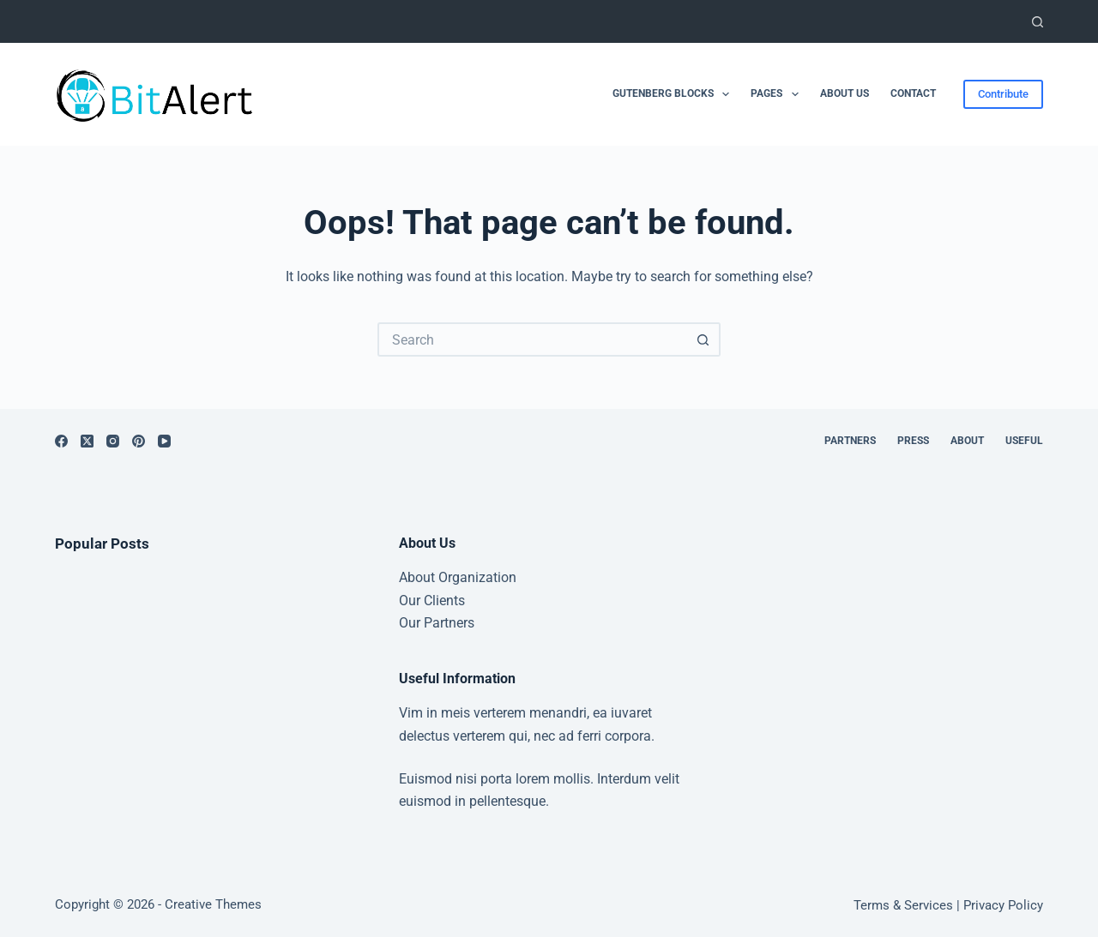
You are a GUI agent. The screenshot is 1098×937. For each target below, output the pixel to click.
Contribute (1003, 93)
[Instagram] (112, 441)
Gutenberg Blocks (674, 94)
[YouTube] (164, 441)
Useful (1024, 441)
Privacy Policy (1003, 905)
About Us (844, 93)
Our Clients (432, 600)
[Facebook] (61, 441)
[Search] (1037, 21)
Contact (913, 93)
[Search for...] (531, 339)
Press (913, 441)
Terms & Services (903, 905)
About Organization (457, 577)
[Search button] (703, 339)
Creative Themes (213, 904)
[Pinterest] (138, 441)
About (967, 441)
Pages (778, 94)
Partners (850, 441)
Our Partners (436, 623)
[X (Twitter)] (87, 441)
